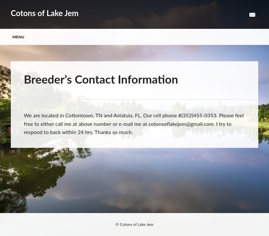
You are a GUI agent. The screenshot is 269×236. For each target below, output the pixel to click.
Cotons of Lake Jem (45, 13)
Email (252, 15)
